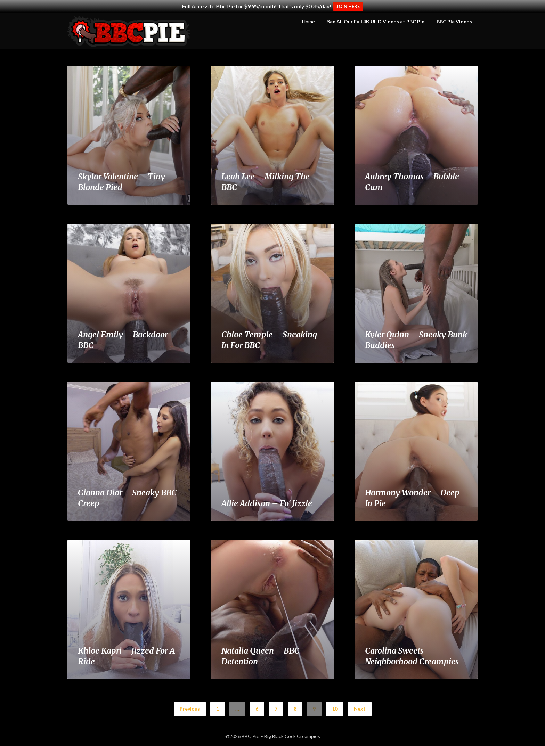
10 (334, 709)
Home (308, 21)
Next (360, 709)
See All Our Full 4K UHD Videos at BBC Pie (375, 21)
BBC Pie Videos (454, 21)
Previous (190, 709)
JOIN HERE (348, 6)
